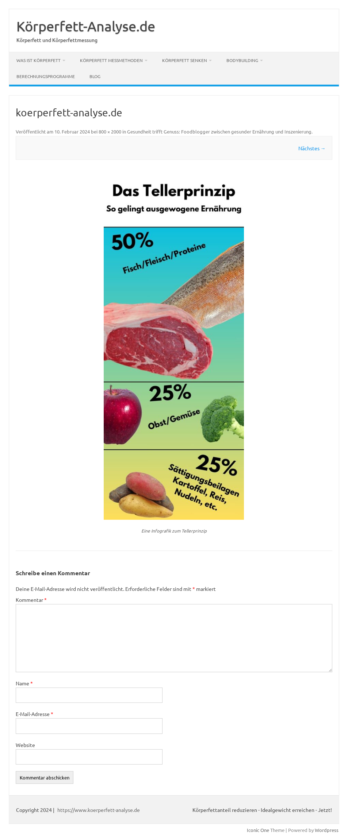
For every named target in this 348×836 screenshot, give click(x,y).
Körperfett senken (184, 60)
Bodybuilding (242, 60)
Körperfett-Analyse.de (85, 26)
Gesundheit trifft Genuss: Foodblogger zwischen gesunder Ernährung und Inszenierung (219, 131)
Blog (94, 76)
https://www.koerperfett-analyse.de (98, 809)
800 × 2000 (110, 131)
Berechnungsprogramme (45, 76)
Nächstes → (312, 148)
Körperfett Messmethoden (111, 60)
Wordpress (327, 830)
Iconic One (258, 830)
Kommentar (31, 599)
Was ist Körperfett (38, 60)
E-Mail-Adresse (34, 714)
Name (24, 683)
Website (25, 745)
